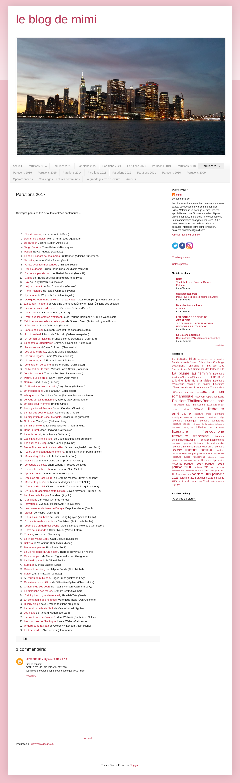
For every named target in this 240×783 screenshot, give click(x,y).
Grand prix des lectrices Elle (208, 369)
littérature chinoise (181, 424)
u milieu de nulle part (38, 577)
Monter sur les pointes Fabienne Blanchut (197, 297)
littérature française (190, 436)
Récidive (30, 325)
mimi (179, 194)
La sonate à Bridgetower (38, 342)
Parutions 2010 (171, 172)
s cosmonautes (45, 412)
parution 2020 (181, 467)
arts (215, 404)
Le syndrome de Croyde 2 (40, 617)
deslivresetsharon (186, 293)
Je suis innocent (33, 373)
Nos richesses (33, 234)
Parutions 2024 (37, 166)
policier (214, 481)
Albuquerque (31, 395)
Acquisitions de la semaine (211, 359)
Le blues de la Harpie (36, 495)
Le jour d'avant (33, 286)
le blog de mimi (56, 19)
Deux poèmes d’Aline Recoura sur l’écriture (198, 338)
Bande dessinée (180, 362)
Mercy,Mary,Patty (35, 456)
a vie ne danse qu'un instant (41, 551)
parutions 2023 (205, 477)
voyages (176, 484)
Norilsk (28, 382)
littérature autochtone (194, 417)
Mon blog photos (181, 257)
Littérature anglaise (198, 380)
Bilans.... (194, 362)
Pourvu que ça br (34, 377)
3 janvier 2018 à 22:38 (56, 659)
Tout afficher (219, 345)
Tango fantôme (32, 247)
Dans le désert (33, 268)
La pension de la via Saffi (38, 608)
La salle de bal (32, 434)
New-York (200, 396)
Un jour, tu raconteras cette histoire (45, 490)
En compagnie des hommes (40, 599)
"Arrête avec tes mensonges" (41, 264)
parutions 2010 (200, 467)
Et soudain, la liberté (36, 303)
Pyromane (31, 295)
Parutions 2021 (111, 166)
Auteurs (131, 179)
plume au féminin (201, 481)
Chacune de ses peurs (37, 586)
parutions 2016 (184, 474)
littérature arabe (202, 414)
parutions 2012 (178, 471)
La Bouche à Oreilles (188, 335)
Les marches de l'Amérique (40, 621)
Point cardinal (33, 334)
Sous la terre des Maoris (39, 521)
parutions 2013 (192, 471)
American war (33, 347)
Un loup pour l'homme (37, 403)
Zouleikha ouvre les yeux (38, 438)
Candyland (31, 499)
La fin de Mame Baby (36, 538)
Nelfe (179, 279)
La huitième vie (33, 425)
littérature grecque (181, 443)
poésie (221, 481)
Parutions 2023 (62, 166)
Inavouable (31, 503)
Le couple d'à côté (35, 464)
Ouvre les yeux (33, 556)
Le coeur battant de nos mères (42, 255)
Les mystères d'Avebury (38, 408)
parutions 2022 (188, 477)
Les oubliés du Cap (35, 442)
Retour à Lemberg (34, 569)
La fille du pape (33, 560)
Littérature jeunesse (183, 392)
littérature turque (191, 460)
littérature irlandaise (182, 446)
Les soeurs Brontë (35, 351)
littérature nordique (198, 449)
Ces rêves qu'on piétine (37, 582)
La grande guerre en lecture (103, 179)
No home (29, 421)
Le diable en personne (38, 364)
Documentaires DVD (182, 369)
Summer (29, 564)
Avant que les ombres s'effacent (43, 316)
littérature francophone (198, 431)
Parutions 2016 (22, 172)
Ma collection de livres (189, 305)
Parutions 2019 (161, 166)
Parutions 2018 (186, 166)
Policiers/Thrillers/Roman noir (198, 401)
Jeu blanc (29, 612)
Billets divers (206, 362)
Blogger (134, 765)
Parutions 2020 (136, 166)
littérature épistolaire (212, 460)
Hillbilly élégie (32, 603)
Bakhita (28, 543)
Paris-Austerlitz (34, 290)
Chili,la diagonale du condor (41, 386)
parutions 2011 (217, 467)
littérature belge (215, 417)
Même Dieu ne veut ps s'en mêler (43, 447)
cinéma (185, 409)
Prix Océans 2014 (202, 404)
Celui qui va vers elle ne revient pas (45, 321)
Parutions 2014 (72, 172)
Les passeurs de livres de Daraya (44, 508)
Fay (27, 281)
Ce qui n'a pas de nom (38, 273)
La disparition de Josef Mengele (42, 416)
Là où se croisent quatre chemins (44, 451)
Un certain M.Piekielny (38, 338)
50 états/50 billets (184, 358)
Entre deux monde (35, 530)
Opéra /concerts (215, 396)
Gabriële (29, 260)
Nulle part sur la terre (37, 369)
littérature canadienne (211, 420)
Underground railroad (36, 625)
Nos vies (30, 460)
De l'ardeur (30, 242)
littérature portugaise (192, 453)
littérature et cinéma (210, 427)
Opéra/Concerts (23, 179)
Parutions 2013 (97, 172)
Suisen (28, 573)
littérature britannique (184, 420)
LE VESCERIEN (34, 659)
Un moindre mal (33, 390)
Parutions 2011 (146, 172)
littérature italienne (203, 446)
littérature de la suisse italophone (208, 424)
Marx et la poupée (35, 482)
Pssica (28, 251)
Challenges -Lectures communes (59, 179)
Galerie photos (180, 264)
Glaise (28, 277)
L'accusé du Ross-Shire (39, 477)
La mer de (30, 412)
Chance (28, 534)
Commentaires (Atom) (42, 744)
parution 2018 (214, 463)
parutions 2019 (201, 474)
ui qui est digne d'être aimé (44, 595)
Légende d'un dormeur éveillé (42, 525)
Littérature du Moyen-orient (209, 387)
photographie (185, 481)
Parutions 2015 (47, 172)
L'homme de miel (35, 486)
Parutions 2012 (121, 172)
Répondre (31, 675)
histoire (198, 409)
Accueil (17, 166)
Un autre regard (34, 356)
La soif (28, 512)
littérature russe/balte (213, 453)
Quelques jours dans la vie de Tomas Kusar (50, 299)
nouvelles (177, 463)
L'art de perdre (32, 630)
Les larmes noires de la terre (41, 308)
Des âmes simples (35, 238)
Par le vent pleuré (34, 547)
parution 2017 (193, 463)
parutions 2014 (207, 470)
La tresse (30, 312)
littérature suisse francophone (188, 457)
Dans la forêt (31, 429)
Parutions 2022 (87, 166)
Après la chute (33, 473)
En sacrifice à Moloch (37, 469)
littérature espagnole (182, 427)
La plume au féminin (191, 373)
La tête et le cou (34, 329)
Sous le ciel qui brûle (37, 517)
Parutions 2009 (196, 172)
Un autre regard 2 (35, 360)
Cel (27, 595)
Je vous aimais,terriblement (40, 399)
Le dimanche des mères (38, 590)
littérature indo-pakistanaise (209, 443)
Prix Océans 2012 (181, 404)
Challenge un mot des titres (206, 365)
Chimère (180, 308)
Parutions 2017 (211, 166)
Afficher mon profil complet (186, 234)
